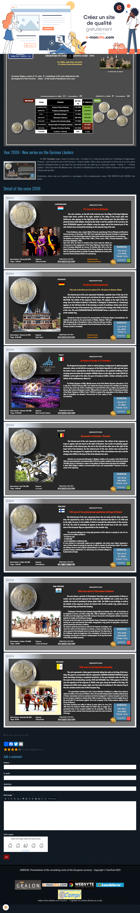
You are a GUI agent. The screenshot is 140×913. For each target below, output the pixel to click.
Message (8, 803)
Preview (52, 807)
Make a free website (46, 909)
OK (6, 865)
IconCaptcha (25, 859)
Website (7, 793)
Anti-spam (8, 843)
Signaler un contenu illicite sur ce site (86, 909)
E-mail (7, 782)
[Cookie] (6, 907)
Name (6, 771)
